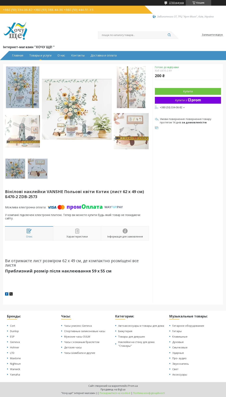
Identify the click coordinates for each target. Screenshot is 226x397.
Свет (175, 369)
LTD (12, 353)
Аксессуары (179, 374)
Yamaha (15, 374)
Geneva (15, 342)
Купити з (188, 100)
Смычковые (180, 347)
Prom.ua (133, 386)
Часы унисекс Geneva (78, 325)
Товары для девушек (131, 336)
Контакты (78, 55)
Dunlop (14, 331)
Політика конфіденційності (149, 393)
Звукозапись (180, 363)
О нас (61, 55)
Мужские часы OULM (77, 336)
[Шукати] (169, 35)
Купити (188, 91)
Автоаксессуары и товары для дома (141, 325)
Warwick (15, 369)
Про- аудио (179, 358)
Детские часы (73, 347)
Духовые (178, 342)
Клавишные (180, 336)
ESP (12, 336)
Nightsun (15, 363)
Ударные (178, 353)
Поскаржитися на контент (115, 393)
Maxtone (15, 358)
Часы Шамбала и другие (79, 353)
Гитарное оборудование (188, 325)
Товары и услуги (40, 55)
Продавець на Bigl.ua (113, 389)
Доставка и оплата (104, 55)
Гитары (177, 331)
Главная (17, 55)
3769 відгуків (176, 2)
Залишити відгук (212, 34)
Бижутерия (125, 331)
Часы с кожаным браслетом (81, 342)
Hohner (14, 347)
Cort (12, 325)
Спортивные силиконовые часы (84, 331)
